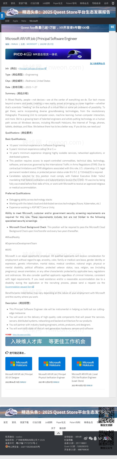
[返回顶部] (58, 437)
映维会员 (84, 3)
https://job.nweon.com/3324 (22, 338)
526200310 (82, 450)
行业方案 (35, 3)
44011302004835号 (30, 450)
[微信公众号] (90, 442)
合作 (106, 3)
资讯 (13, 3)
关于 (53, 432)
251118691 (81, 447)
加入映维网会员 (96, 67)
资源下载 (23, 3)
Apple (15, 21)
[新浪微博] (86, 442)
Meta (23, 21)
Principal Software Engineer (34, 72)
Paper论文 (58, 3)
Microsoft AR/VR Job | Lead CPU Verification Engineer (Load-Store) (85, 381)
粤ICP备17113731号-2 (26, 447)
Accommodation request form (21, 290)
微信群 (62, 432)
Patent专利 (71, 3)
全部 (7, 21)
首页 (5, 3)
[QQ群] (95, 442)
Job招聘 (46, 3)
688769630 (83, 453)
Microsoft (34, 21)
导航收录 (96, 3)
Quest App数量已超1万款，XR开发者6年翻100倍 (55, 31)
